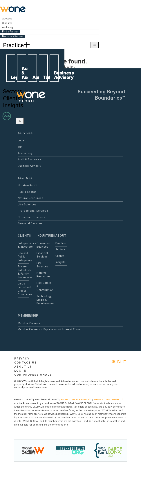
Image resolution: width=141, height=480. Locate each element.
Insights (13, 105)
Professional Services (33, 210)
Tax (20, 146)
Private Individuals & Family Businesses (23, 272)
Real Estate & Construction (42, 286)
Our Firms (7, 23)
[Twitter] (119, 361)
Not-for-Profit (27, 185)
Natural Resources (30, 198)
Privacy (22, 358)
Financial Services (30, 223)
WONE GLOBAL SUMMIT (108, 399)
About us (7, 18)
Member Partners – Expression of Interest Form (49, 329)
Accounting (25, 153)
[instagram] (113, 361)
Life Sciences (27, 204)
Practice (16, 45)
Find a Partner (10, 31)
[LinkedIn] (124, 361)
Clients (14, 98)
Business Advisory (29, 165)
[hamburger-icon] (95, 45)
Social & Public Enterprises (23, 256)
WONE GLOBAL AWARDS (75, 399)
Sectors (15, 91)
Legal (21, 140)
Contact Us (25, 362)
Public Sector (27, 192)
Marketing (7, 27)
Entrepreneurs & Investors (23, 245)
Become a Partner (12, 36)
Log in (20, 370)
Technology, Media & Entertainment (42, 300)
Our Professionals (33, 374)
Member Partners (29, 323)
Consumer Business (31, 217)
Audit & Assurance (29, 159)
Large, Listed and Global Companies (23, 289)
